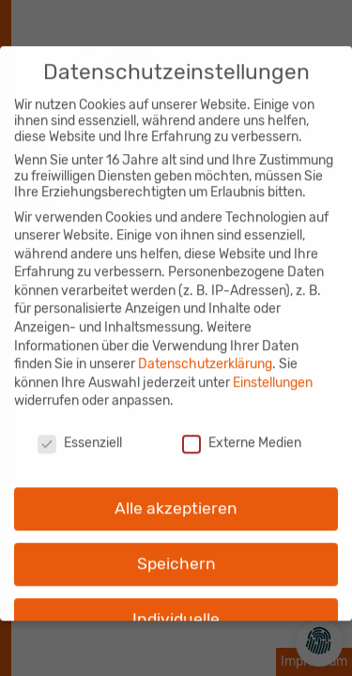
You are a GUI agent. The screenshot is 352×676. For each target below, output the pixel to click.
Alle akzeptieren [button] (176, 498)
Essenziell (80, 433)
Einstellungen (273, 373)
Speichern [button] (176, 554)
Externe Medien (241, 433)
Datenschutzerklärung (205, 354)
